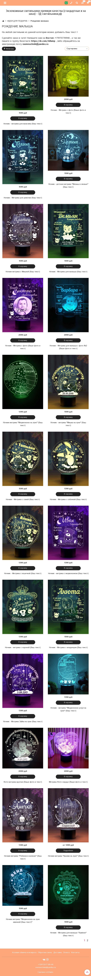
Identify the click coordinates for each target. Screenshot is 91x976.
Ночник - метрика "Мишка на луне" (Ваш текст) (68, 424)
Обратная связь (45, 952)
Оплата (66, 952)
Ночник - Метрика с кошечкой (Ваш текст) (22, 573)
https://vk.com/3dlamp (43, 41)
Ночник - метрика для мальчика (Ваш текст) (22, 123)
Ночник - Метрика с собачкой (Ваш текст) (68, 499)
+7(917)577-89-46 (45, 964)
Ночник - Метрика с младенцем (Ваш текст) (68, 647)
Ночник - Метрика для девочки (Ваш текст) (23, 197)
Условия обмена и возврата (24, 952)
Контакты (75, 952)
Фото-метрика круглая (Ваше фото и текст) (23, 782)
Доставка (57, 952)
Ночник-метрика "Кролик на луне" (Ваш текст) (68, 856)
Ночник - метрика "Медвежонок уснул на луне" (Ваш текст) (68, 709)
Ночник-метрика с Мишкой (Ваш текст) (23, 271)
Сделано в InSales (45, 972)
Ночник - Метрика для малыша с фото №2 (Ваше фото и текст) (68, 347)
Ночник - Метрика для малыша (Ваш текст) (68, 271)
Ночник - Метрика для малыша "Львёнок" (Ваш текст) (68, 934)
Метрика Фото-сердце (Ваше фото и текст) (68, 782)
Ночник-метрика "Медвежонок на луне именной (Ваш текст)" (23, 920)
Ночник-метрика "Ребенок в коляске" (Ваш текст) (23, 857)
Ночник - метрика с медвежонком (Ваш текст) (68, 573)
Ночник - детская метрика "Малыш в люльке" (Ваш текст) (68, 185)
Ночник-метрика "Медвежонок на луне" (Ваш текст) (23, 424)
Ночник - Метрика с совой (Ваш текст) (23, 499)
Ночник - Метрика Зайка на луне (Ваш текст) (22, 721)
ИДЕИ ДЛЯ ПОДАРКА (17, 21)
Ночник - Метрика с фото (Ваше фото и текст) (68, 111)
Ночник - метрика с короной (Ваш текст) (23, 647)
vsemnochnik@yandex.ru (36, 44)
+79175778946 (62, 38)
